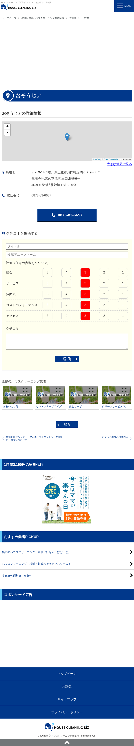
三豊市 (85, 18)
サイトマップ (67, 699)
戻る (67, 424)
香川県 (72, 18)
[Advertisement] (67, 54)
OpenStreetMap (111, 159)
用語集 (67, 686)
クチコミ (12, 328)
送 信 (67, 359)
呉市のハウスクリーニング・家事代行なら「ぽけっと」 (36, 552)
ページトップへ (67, 742)
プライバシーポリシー (67, 712)
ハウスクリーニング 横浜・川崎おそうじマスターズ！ (36, 563)
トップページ (9, 18)
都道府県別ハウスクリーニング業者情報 (42, 18)
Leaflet (96, 159)
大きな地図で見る (119, 164)
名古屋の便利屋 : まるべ (17, 575)
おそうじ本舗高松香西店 (115, 437)
